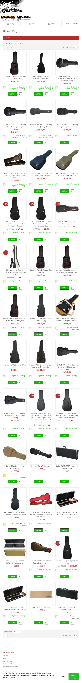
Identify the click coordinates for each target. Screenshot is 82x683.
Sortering (8, 43)
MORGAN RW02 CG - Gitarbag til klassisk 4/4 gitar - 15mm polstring (15, 127)
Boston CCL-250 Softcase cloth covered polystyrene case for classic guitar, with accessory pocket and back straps (41, 418)
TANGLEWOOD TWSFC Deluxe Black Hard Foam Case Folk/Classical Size (41, 224)
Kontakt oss (7, 661)
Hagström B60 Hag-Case (41, 607)
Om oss (5, 655)
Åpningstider (8, 658)
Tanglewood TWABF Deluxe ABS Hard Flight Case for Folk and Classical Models (67, 416)
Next (11, 47)
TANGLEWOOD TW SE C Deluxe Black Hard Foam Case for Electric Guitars (15, 224)
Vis (70, 47)
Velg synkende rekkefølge (23, 43)
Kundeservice (8, 664)
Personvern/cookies (10, 666)
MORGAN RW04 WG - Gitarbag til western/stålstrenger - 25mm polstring (67, 367)
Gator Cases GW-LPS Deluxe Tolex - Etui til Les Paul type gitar (15, 175)
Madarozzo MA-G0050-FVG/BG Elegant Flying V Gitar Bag (15, 272)
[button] (3, 680)
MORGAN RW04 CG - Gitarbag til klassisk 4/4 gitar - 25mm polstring (15, 416)
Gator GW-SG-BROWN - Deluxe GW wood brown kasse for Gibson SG (41, 515)
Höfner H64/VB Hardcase (40, 466)
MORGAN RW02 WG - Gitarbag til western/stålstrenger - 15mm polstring (67, 78)
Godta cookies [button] (74, 676)
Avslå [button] (62, 677)
